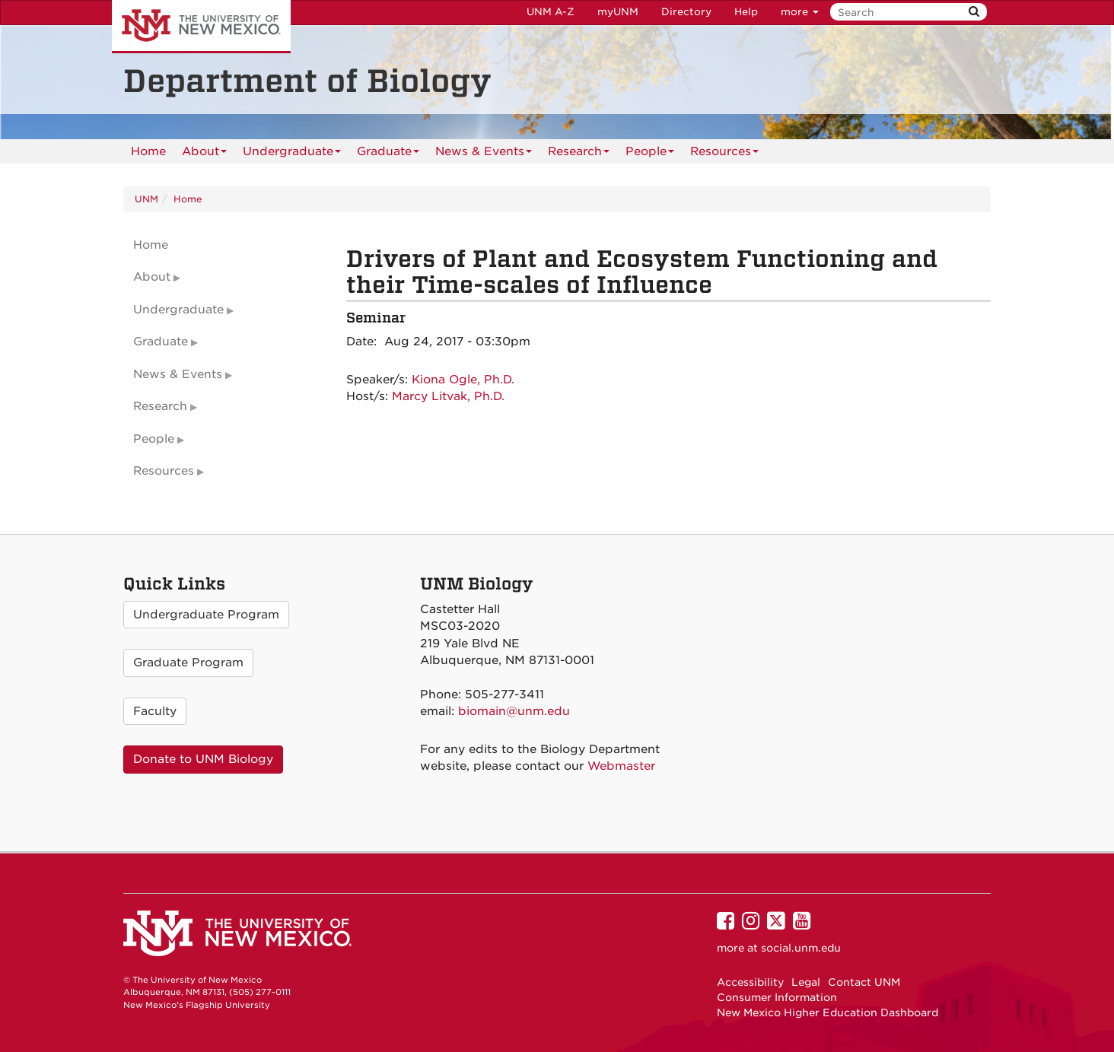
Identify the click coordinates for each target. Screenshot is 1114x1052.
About (204, 154)
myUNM (617, 11)
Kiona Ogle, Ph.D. (463, 379)
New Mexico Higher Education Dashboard (827, 1012)
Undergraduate (292, 154)
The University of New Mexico (201, 26)
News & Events (483, 154)
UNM (146, 199)
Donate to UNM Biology (203, 759)
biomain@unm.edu (514, 711)
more (800, 11)
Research (579, 154)
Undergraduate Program (206, 614)
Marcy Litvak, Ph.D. (448, 396)
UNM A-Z (551, 11)
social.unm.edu (801, 948)
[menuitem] (148, 151)
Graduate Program (188, 662)
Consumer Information (777, 997)
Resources (724, 154)
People (649, 154)
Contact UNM (864, 982)
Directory (686, 11)
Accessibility (750, 982)
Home (148, 151)
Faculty (155, 711)
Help (746, 11)
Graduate (388, 154)
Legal (805, 982)
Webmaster (621, 766)
